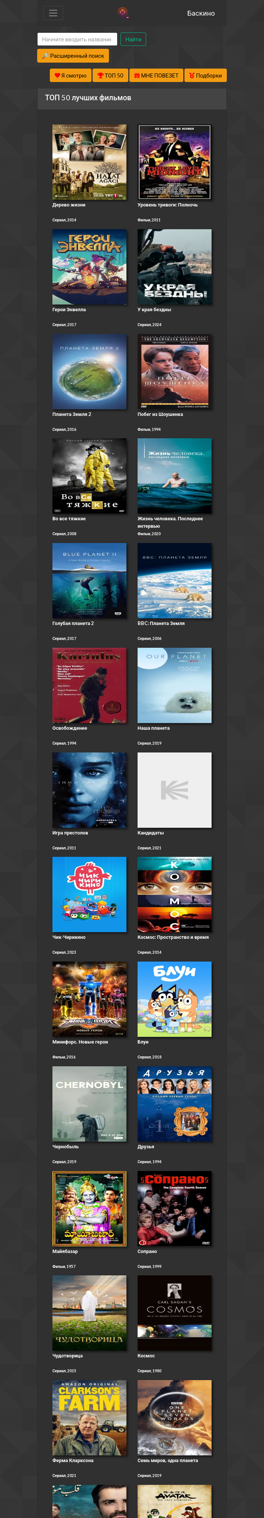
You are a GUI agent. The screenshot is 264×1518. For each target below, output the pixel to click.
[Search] (77, 39)
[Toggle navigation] (53, 13)
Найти (133, 39)
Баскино (201, 13)
